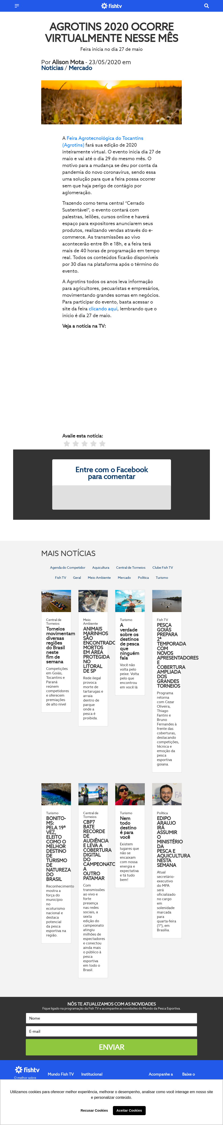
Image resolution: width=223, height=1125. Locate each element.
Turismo (162, 577)
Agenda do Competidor (67, 567)
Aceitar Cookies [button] (129, 1110)
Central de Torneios (130, 567)
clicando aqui (103, 309)
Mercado (80, 68)
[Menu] (17, 6)
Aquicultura (100, 567)
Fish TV (60, 577)
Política (143, 577)
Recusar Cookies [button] (94, 1110)
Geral (77, 577)
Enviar (111, 1047)
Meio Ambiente (99, 577)
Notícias (53, 68)
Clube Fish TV (162, 567)
